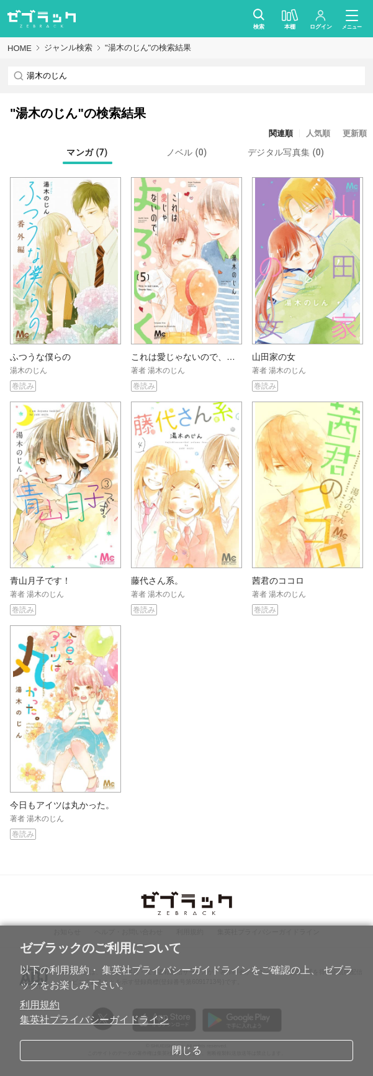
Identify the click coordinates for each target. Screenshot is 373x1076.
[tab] (87, 152)
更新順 (355, 133)
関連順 (281, 133)
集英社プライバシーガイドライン (94, 1019)
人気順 (318, 133)
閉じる (187, 1050)
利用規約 (40, 1005)
